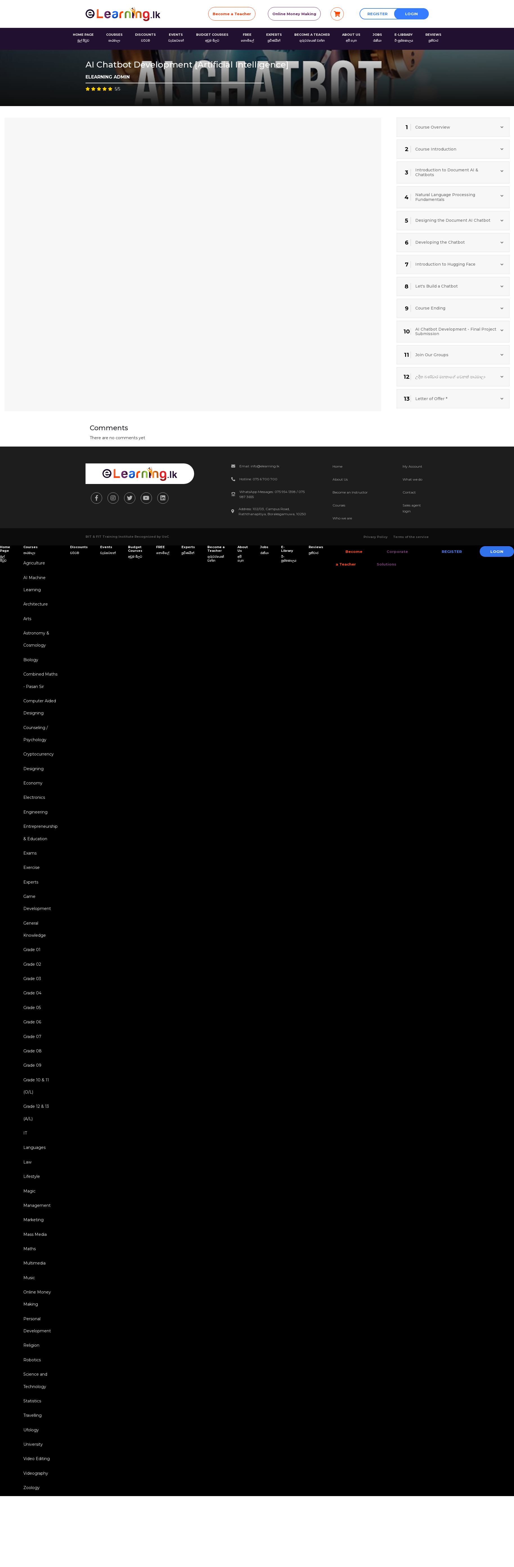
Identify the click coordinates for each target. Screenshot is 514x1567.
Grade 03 (31, 992)
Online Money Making (294, 14)
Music (28, 1301)
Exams (29, 863)
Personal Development (36, 1350)
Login (411, 14)
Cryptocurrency (38, 760)
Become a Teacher (232, 14)
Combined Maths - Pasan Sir (40, 684)
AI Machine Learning (34, 584)
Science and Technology (34, 1407)
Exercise (31, 877)
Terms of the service (411, 537)
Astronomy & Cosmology (35, 642)
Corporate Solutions (388, 557)
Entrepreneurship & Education (40, 842)
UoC (165, 537)
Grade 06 (31, 1037)
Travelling (32, 1443)
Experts (30, 892)
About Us (340, 479)
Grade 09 (32, 1082)
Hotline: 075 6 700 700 (258, 479)
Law (27, 1182)
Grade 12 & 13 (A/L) (35, 1131)
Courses (339, 505)
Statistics (31, 1428)
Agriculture (33, 563)
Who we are (342, 518)
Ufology (30, 1458)
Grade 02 (31, 977)
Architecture (35, 605)
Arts (26, 620)
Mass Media (34, 1256)
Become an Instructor (350, 492)
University (32, 1473)
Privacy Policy (375, 537)
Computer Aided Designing (39, 712)
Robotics (31, 1386)
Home (337, 466)
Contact (409, 492)
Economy (32, 790)
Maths (29, 1271)
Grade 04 (32, 1007)
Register (377, 14)
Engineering (35, 820)
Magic (29, 1211)
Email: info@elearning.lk (259, 466)
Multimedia (34, 1286)
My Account (412, 466)
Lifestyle (31, 1197)
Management (36, 1226)
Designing (33, 775)
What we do (412, 479)
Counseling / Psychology (35, 739)
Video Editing (36, 1488)
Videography (35, 1503)
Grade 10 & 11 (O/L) (35, 1103)
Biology (30, 663)
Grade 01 (31, 962)
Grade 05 (31, 1022)
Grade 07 (32, 1052)
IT (24, 1152)
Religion (31, 1371)
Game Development (36, 914)
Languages (34, 1167)
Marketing (33, 1241)
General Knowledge (34, 941)
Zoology (31, 1518)
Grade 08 (32, 1067)
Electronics (33, 805)
